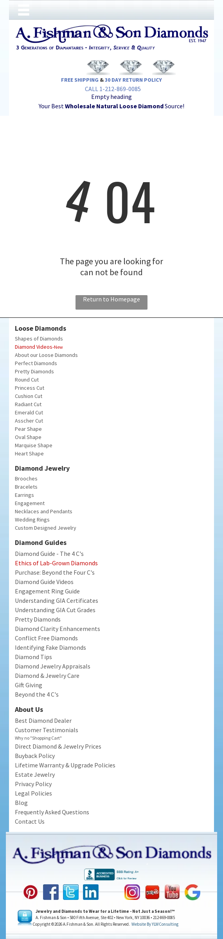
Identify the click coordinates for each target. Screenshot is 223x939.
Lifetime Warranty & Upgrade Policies (65, 765)
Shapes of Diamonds (39, 338)
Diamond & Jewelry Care (47, 675)
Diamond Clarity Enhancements (57, 629)
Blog (21, 802)
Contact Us (30, 821)
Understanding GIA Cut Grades (55, 610)
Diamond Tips (33, 657)
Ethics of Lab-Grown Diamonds (56, 563)
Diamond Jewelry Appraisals (52, 666)
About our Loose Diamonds (46, 354)
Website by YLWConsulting (154, 924)
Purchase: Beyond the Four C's (55, 572)
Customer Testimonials (46, 730)
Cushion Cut (28, 396)
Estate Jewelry (35, 774)
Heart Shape (29, 453)
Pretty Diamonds (34, 371)
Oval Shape (28, 437)
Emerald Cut (29, 412)
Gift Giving (28, 685)
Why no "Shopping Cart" (38, 738)
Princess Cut (29, 387)
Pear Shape (28, 428)
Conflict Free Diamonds (46, 638)
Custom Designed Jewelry (45, 527)
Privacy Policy (33, 784)
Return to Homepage (111, 299)
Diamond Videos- (34, 346)
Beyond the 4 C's (37, 694)
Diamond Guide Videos (44, 582)
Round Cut (27, 379)
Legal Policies (33, 793)
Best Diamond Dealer (43, 720)
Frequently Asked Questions (52, 812)
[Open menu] (23, 10)
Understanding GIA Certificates (56, 600)
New (58, 347)
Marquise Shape (33, 445)
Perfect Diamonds (36, 363)
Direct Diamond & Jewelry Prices (58, 746)
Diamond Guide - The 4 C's (49, 553)
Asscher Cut (29, 420)
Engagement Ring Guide (47, 591)
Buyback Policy (35, 756)
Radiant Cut (28, 404)
